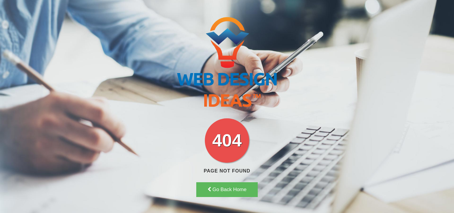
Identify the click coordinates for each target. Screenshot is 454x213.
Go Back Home (227, 189)
